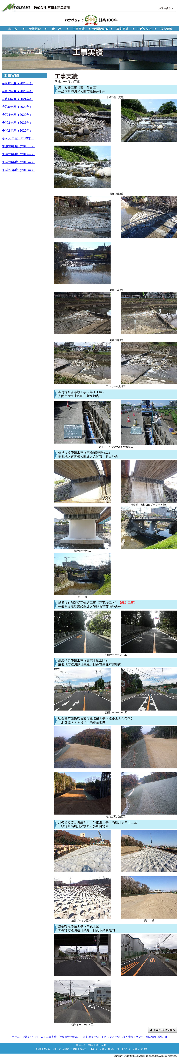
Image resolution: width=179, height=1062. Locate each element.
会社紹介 (27, 1036)
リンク (140, 1036)
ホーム (16, 1036)
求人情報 (127, 1036)
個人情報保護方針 (156, 1036)
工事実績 (51, 1036)
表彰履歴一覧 (91, 1036)
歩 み (39, 1036)
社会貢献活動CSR (70, 1036)
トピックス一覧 (110, 1036)
